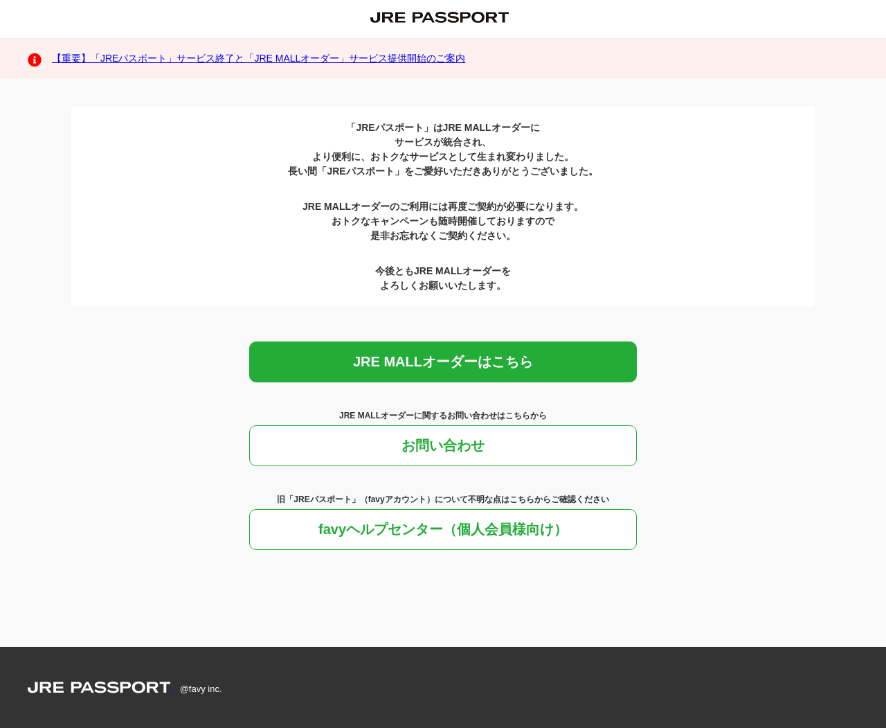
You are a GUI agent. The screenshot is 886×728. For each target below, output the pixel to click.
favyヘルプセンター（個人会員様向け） (443, 529)
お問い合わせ (443, 445)
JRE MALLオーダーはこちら (443, 361)
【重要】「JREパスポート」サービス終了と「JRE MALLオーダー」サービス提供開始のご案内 (258, 58)
